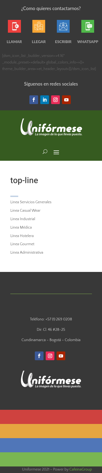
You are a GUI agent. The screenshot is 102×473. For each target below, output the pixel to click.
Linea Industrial (22, 219)
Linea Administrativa (26, 252)
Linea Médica (21, 227)
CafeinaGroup (80, 469)
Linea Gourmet (22, 244)
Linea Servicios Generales (30, 202)
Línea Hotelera (22, 236)
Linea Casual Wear (25, 210)
